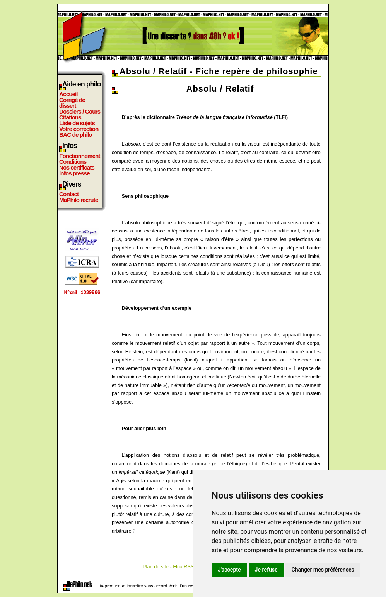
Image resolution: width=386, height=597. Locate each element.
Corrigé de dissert (72, 103)
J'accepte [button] (229, 569)
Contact (69, 194)
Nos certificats (76, 167)
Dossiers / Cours (79, 111)
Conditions (72, 162)
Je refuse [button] (266, 569)
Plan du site (156, 567)
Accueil (68, 94)
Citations (70, 117)
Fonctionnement (79, 156)
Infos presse (74, 173)
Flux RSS (183, 567)
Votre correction (79, 129)
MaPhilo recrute (78, 200)
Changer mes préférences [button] (323, 569)
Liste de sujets (77, 123)
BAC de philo (75, 134)
